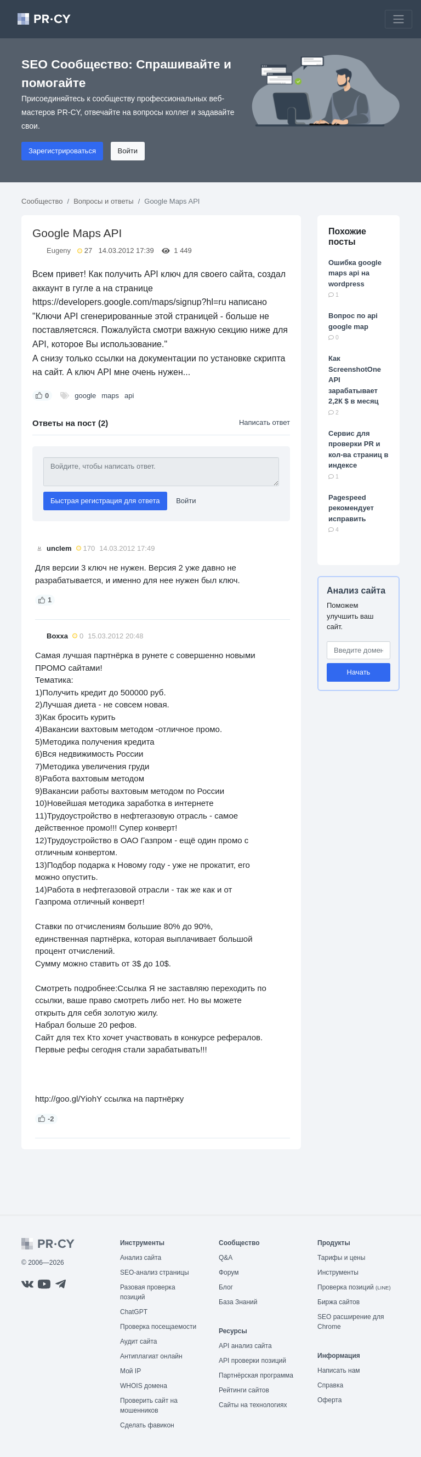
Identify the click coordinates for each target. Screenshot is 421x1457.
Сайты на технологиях (253, 1405)
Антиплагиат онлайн (151, 1356)
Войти (128, 151)
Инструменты (338, 1272)
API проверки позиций (252, 1360)
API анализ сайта (245, 1346)
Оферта (329, 1400)
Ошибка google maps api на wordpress (355, 273)
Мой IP (130, 1371)
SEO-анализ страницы (154, 1272)
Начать (359, 672)
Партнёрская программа (256, 1375)
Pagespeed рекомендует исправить (351, 508)
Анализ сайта (356, 590)
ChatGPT (133, 1312)
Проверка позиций (354, 1287)
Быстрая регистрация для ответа (105, 501)
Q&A (225, 1258)
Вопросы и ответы (103, 201)
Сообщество (42, 201)
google (85, 395)
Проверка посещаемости (158, 1327)
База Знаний (238, 1302)
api (129, 395)
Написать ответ (264, 422)
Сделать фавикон (147, 1425)
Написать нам (338, 1370)
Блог (226, 1287)
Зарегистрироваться (62, 151)
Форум (228, 1272)
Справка (330, 1385)
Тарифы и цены (341, 1258)
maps (110, 395)
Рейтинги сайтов (244, 1390)
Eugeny (59, 250)
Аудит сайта (138, 1341)
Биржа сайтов (338, 1302)
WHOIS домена (143, 1386)
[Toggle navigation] (398, 19)
